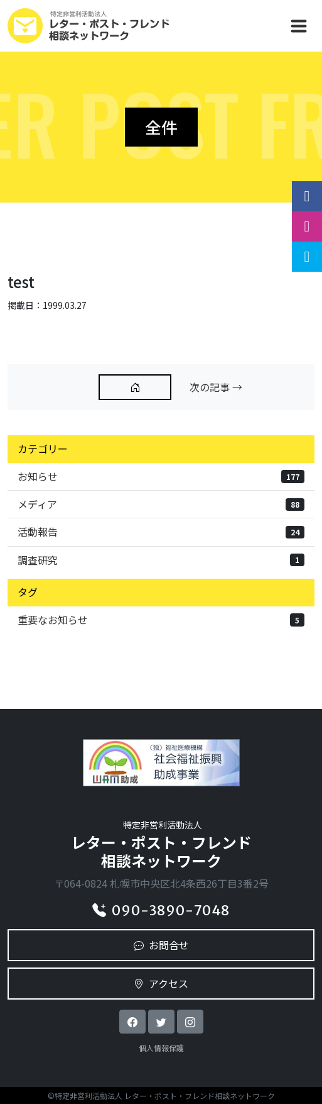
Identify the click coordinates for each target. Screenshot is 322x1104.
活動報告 (161, 531)
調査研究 (161, 559)
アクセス (161, 983)
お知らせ (161, 476)
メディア (161, 503)
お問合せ (161, 944)
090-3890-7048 (161, 910)
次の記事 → (216, 386)
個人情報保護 (161, 1047)
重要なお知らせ (161, 619)
